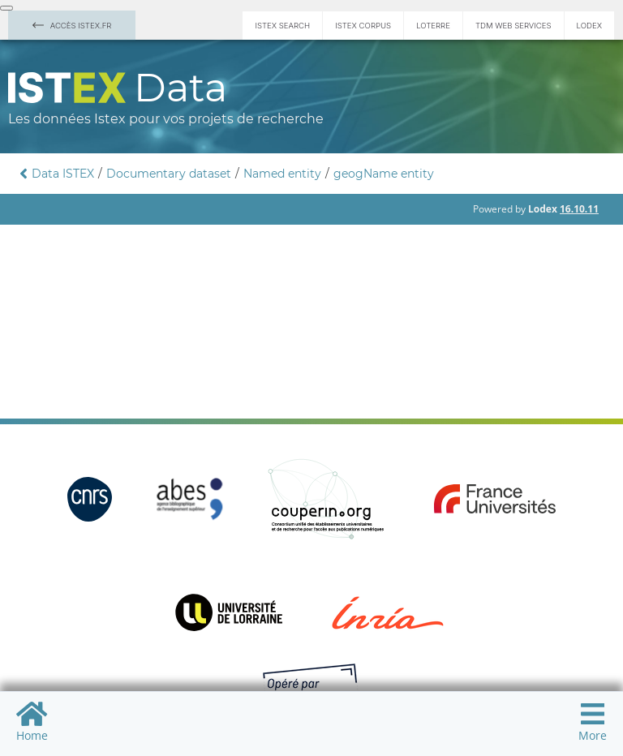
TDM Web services (513, 25)
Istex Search (282, 25)
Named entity (282, 173)
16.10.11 (579, 209)
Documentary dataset (168, 173)
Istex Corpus (363, 25)
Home (32, 721)
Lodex (589, 25)
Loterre (433, 25)
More (592, 721)
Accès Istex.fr (71, 25)
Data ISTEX (63, 173)
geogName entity (383, 173)
